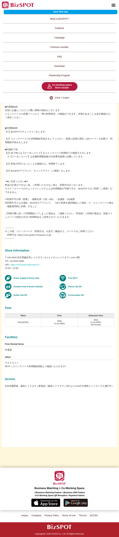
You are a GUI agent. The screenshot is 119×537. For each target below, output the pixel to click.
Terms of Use (68, 515)
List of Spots (6, 12)
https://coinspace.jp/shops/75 (25, 264)
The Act (82, 515)
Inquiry (24, 515)
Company (36, 515)
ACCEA (94, 515)
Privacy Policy (51, 515)
